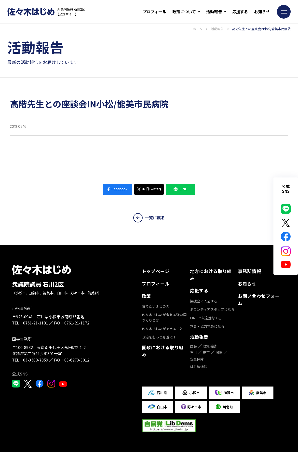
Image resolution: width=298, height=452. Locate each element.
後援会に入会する (203, 300)
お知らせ (262, 11)
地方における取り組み (211, 274)
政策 (146, 296)
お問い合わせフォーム (259, 299)
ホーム (197, 28)
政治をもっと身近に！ (159, 337)
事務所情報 (249, 271)
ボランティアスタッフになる (212, 309)
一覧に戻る (149, 218)
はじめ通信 (198, 366)
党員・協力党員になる (207, 326)
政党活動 (210, 346)
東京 (206, 352)
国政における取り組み (163, 351)
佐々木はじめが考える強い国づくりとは (164, 317)
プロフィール (154, 11)
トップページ (156, 271)
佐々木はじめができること (162, 328)
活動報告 (217, 28)
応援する (240, 11)
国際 (219, 352)
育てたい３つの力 (155, 306)
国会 (193, 346)
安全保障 (197, 359)
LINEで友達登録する (206, 317)
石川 (193, 352)
